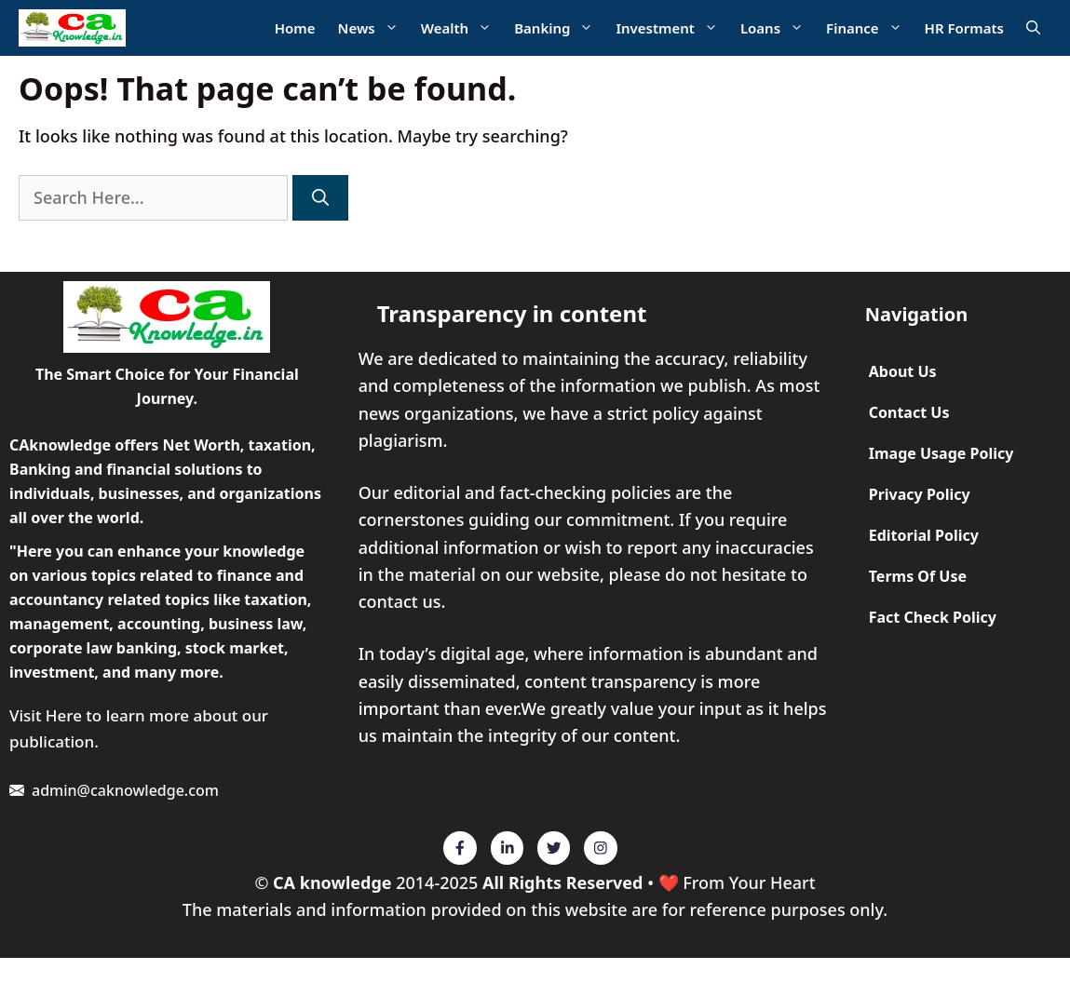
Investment (672, 28)
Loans (777, 28)
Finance (870, 28)
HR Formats (964, 28)
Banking (559, 28)
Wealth (462, 28)
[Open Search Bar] (1033, 28)
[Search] (320, 198)
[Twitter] (460, 848)
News (374, 28)
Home (295, 28)
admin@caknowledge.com (125, 790)
